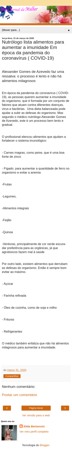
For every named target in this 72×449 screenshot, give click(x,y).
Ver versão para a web (36, 415)
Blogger (44, 445)
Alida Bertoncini (34, 426)
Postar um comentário (19, 395)
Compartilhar (12, 376)
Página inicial (36, 408)
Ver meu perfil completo (34, 431)
